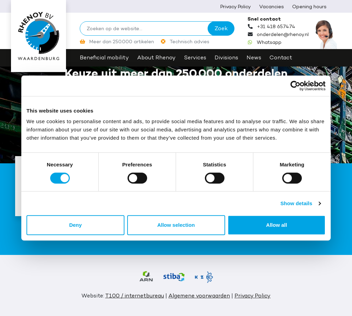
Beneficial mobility (104, 57)
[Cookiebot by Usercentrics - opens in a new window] (295, 86)
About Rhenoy (156, 57)
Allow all (276, 225)
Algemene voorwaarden (199, 295)
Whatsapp (269, 42)
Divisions (226, 57)
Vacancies (271, 6)
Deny (75, 225)
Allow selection (176, 225)
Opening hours (309, 6)
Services (195, 57)
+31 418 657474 (276, 26)
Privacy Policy (235, 6)
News (253, 57)
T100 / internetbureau (134, 295)
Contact (281, 57)
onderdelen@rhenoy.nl (283, 34)
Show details (296, 203)
